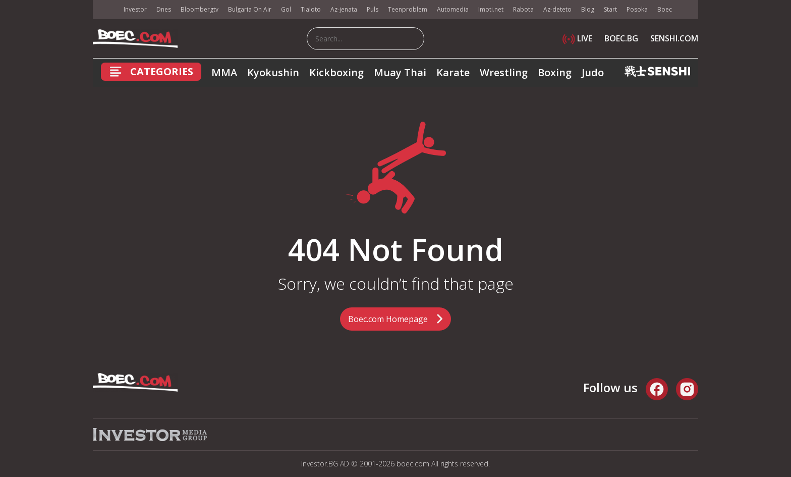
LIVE (577, 38)
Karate (453, 72)
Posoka (637, 9)
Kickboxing (336, 72)
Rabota (523, 9)
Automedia (453, 9)
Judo (593, 72)
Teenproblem (407, 9)
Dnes (163, 9)
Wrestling (504, 72)
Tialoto (311, 9)
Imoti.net (490, 9)
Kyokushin (273, 72)
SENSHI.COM (674, 38)
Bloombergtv (199, 9)
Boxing (555, 72)
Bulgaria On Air (249, 9)
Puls (372, 9)
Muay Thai (400, 72)
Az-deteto (557, 9)
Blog (587, 9)
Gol (286, 9)
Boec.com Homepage (388, 319)
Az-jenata (343, 9)
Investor (135, 9)
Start (610, 9)
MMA (224, 72)
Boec (664, 9)
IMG (105, 10)
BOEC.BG (621, 38)
